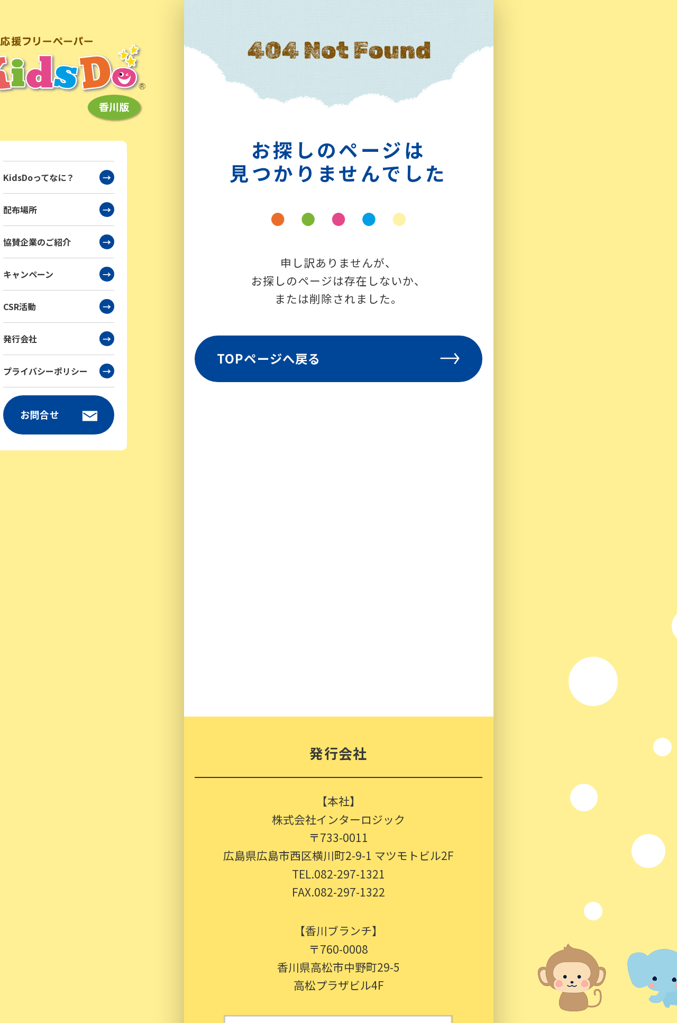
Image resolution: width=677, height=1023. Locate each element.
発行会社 (58, 338)
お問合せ (58, 415)
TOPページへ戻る (338, 358)
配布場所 (58, 209)
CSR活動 (58, 306)
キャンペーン (58, 274)
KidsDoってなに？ (58, 177)
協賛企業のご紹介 (58, 241)
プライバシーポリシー (58, 371)
